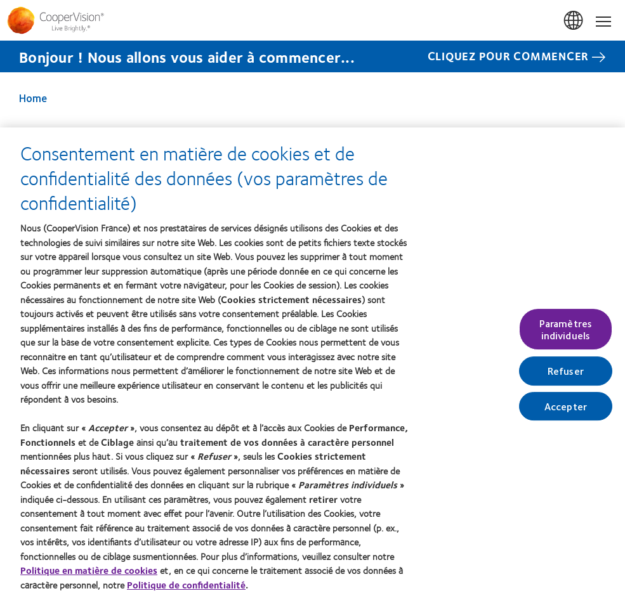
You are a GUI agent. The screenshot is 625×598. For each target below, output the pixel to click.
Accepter (565, 407)
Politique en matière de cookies (88, 570)
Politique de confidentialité (186, 585)
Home (33, 97)
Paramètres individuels (566, 330)
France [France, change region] (574, 21)
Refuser (566, 372)
